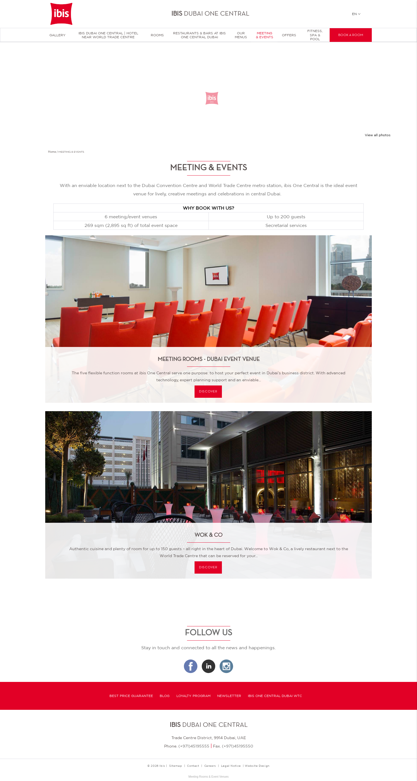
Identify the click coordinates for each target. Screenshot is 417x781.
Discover (208, 391)
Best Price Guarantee (131, 696)
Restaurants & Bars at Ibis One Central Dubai (199, 35)
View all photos (377, 135)
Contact (193, 765)
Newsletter (229, 696)
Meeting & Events (264, 35)
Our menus (241, 35)
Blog (164, 696)
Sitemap (175, 765)
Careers (210, 765)
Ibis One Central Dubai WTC (275, 696)
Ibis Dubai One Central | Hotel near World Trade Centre (108, 35)
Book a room (350, 35)
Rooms (157, 35)
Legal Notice (231, 765)
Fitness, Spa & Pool (315, 35)
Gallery (57, 35)
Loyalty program (193, 696)
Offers (289, 35)
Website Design (257, 765)
